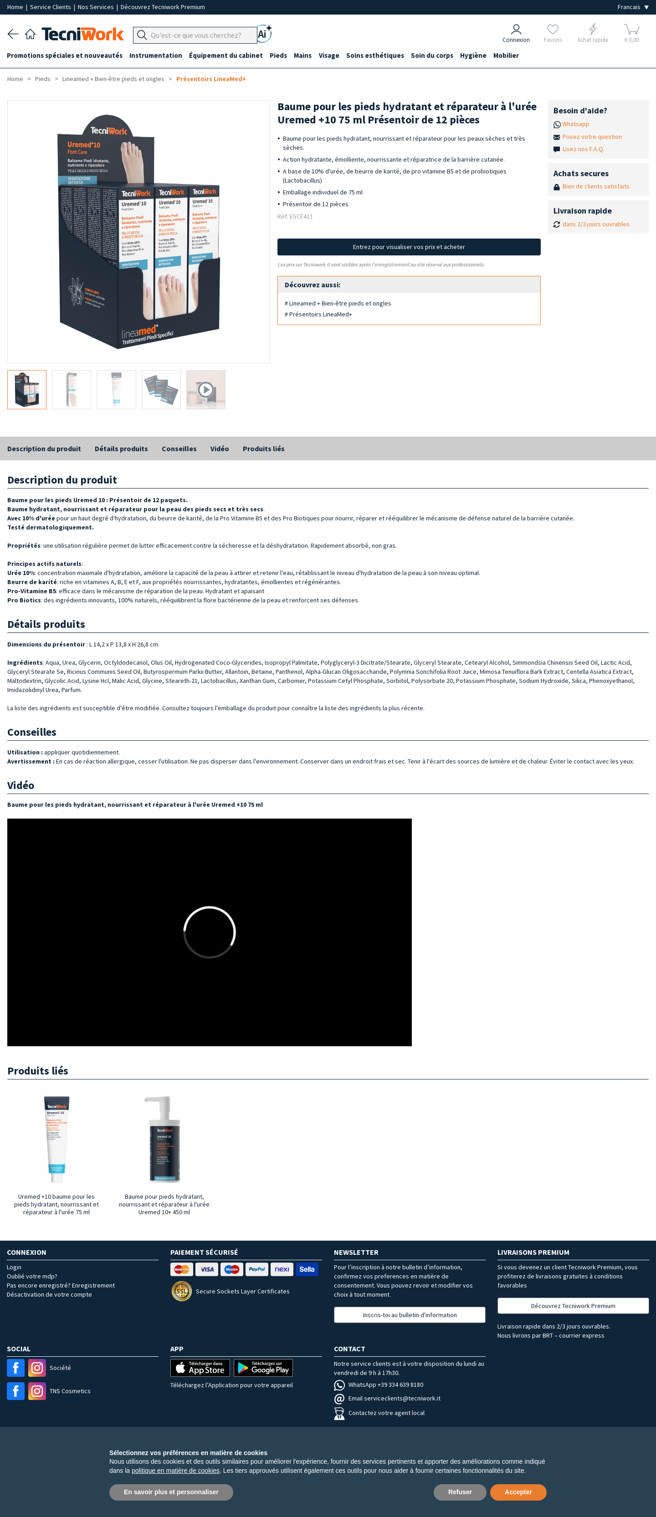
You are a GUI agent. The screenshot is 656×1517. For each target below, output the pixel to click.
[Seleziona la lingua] (633, 7)
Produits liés (264, 448)
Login (14, 1267)
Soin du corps (435, 55)
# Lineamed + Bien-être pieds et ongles (338, 303)
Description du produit (44, 448)
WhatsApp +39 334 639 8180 (378, 1384)
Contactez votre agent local (379, 1413)
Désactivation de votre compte (49, 1294)
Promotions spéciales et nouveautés (65, 55)
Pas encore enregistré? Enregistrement (61, 1285)
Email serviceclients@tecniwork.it (387, 1398)
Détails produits (121, 448)
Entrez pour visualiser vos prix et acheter (409, 247)
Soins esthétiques (378, 55)
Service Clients (51, 7)
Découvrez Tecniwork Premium (163, 7)
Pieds (280, 55)
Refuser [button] (460, 1492)
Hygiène (477, 55)
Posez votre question (592, 136)
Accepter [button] (518, 1492)
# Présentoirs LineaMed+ (318, 314)
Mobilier (510, 55)
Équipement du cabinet (227, 55)
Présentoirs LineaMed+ (211, 79)
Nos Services (96, 7)
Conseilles (179, 448)
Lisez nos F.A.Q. (584, 149)
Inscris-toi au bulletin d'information (410, 1315)
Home (16, 7)
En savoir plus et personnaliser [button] (171, 1492)
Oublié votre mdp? (32, 1276)
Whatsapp (575, 124)
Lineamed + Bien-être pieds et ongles (113, 79)
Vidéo (219, 448)
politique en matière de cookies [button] (176, 1470)
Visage (331, 55)
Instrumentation (156, 55)
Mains (305, 55)
